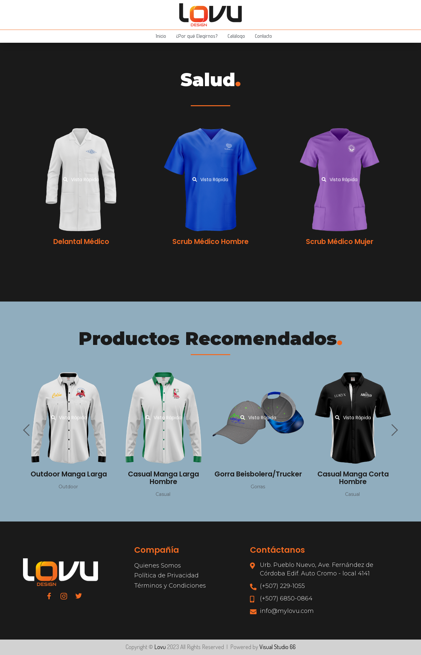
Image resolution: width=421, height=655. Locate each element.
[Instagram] (64, 596)
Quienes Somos (157, 565)
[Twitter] (79, 596)
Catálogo (236, 36)
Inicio (161, 36)
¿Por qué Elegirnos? (197, 36)
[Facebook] (49, 596)
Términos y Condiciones (170, 585)
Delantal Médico (81, 241)
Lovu (160, 646)
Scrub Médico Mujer (339, 241)
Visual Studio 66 (278, 646)
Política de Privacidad (166, 575)
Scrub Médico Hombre (210, 241)
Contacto (263, 36)
